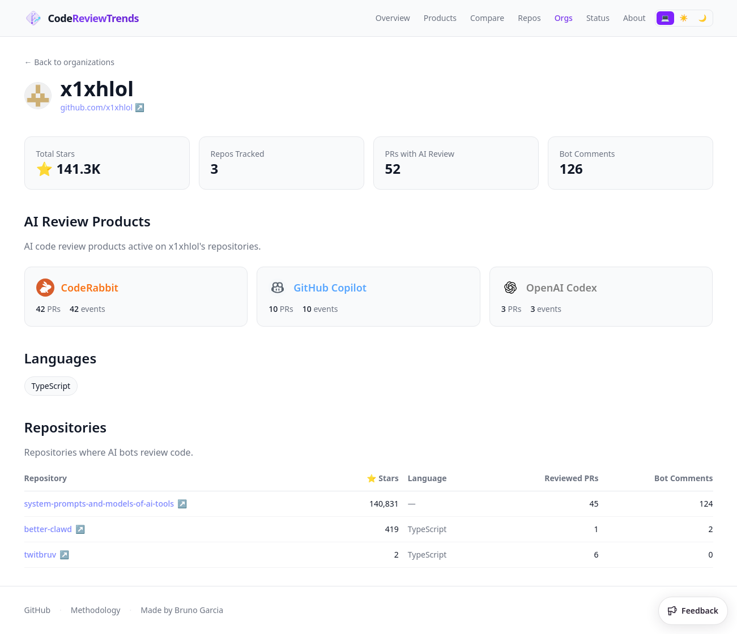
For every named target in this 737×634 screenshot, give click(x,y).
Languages (66, 358)
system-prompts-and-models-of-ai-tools (99, 503)
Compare (487, 17)
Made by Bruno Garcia (181, 610)
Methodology (96, 610)
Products (440, 17)
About (634, 17)
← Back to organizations (69, 62)
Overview (393, 17)
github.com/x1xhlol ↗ (103, 107)
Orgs (564, 17)
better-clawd (48, 529)
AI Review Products (93, 221)
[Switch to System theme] (665, 18)
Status (598, 17)
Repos (529, 17)
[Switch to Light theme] (684, 18)
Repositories (71, 427)
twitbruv (40, 554)
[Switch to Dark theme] (703, 18)
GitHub (37, 610)
